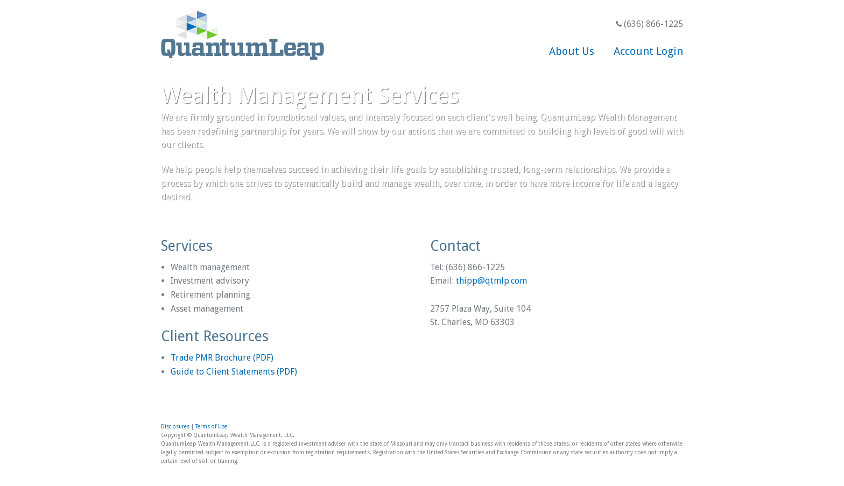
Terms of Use (211, 426)
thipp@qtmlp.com (491, 281)
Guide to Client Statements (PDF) (234, 372)
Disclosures (175, 426)
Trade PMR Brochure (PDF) (222, 358)
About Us (571, 51)
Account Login (648, 51)
